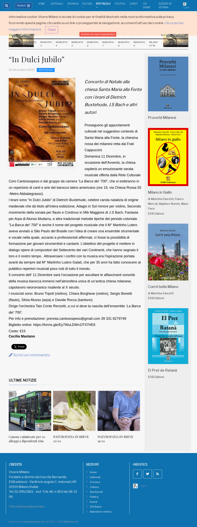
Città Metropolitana (174, 44)
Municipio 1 (15, 44)
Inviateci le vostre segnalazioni (98, 34)
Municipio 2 (31, 44)
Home (41, 3)
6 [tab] (78, 450)
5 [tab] (72, 450)
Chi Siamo (146, 5)
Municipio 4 (61, 44)
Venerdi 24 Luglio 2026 (22, 35)
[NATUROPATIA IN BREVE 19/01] (119, 411)
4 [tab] (67, 450)
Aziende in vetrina (165, 5)
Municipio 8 (124, 44)
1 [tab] (49, 450)
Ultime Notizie (23, 380)
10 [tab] (101, 450)
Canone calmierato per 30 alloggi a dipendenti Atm (27, 439)
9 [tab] (96, 450)
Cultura (87, 3)
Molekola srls (71, 521)
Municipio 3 (46, 44)
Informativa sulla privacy (27, 506)
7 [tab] (84, 450)
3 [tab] (61, 450)
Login (186, 5)
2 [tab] (55, 450)
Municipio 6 (92, 44)
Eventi (134, 3)
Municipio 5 (77, 44)
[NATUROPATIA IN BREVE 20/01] (74, 411)
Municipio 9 (139, 44)
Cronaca (73, 3)
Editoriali (57, 3)
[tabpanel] (31, 419)
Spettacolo (103, 3)
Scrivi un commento (29, 355)
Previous (6, 419)
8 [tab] (90, 450)
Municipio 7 (108, 44)
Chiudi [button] (52, 29)
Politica (120, 3)
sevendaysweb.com (34, 521)
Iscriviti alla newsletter (173, 35)
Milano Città (153, 44)
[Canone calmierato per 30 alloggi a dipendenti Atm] (30, 411)
